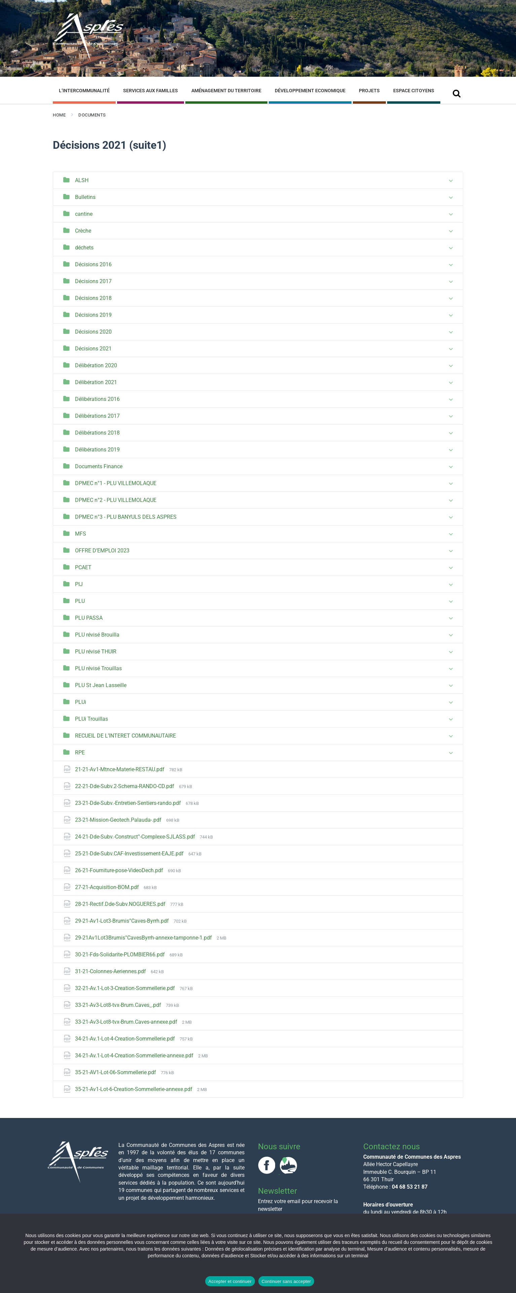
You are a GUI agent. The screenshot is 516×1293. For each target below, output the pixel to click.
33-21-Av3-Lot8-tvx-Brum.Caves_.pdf (118, 1005)
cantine (84, 214)
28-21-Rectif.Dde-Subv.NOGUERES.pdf (121, 904)
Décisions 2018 (93, 298)
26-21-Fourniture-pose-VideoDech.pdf (119, 870)
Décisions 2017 (93, 281)
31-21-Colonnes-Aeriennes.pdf (111, 971)
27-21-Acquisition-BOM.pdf (107, 887)
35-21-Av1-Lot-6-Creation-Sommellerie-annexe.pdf (134, 1089)
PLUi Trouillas (91, 719)
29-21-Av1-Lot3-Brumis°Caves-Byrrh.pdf (122, 921)
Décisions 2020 (93, 332)
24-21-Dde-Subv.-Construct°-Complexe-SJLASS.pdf (135, 836)
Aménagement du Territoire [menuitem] (226, 90)
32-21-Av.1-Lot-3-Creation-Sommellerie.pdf (125, 988)
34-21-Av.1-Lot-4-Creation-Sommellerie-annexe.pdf (135, 1055)
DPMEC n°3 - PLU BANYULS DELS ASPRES (126, 517)
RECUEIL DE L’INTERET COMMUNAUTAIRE (125, 736)
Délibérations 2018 (97, 433)
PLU (80, 601)
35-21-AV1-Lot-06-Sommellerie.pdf (116, 1072)
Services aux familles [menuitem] (150, 90)
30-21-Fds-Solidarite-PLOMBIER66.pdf (120, 954)
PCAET (83, 567)
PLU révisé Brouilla (97, 635)
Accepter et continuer (230, 1281)
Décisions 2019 (93, 315)
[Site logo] (88, 60)
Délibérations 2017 (97, 416)
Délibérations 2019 (97, 449)
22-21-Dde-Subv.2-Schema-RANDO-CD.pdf (125, 786)
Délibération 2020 (96, 365)
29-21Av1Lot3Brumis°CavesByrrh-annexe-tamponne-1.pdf (144, 937)
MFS (80, 534)
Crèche (83, 231)
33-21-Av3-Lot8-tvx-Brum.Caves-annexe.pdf (127, 1022)
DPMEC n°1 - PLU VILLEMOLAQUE (115, 483)
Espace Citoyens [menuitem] (413, 90)
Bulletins (85, 197)
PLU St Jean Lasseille (100, 685)
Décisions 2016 (93, 264)
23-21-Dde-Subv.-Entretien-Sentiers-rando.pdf (128, 803)
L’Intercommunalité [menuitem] (84, 90)
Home (59, 114)
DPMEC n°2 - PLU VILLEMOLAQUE (115, 500)
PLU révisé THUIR (95, 651)
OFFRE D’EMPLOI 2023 (102, 550)
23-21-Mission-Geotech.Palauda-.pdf (119, 820)
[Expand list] (451, 181)
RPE (80, 752)
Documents (92, 114)
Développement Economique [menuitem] (310, 90)
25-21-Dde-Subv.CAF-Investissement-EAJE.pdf (130, 853)
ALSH (81, 180)
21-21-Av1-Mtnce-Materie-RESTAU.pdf (120, 769)
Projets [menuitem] (369, 90)
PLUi (80, 702)
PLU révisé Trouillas (98, 668)
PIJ (79, 584)
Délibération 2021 (96, 382)
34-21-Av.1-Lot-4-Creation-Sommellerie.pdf (125, 1038)
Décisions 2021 (93, 348)
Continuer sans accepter (286, 1281)
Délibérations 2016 (97, 399)
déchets (84, 247)
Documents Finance (98, 466)
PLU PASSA (89, 618)
